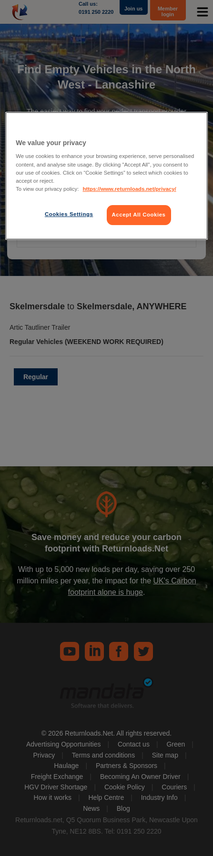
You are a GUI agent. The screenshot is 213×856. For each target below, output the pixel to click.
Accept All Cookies (139, 214)
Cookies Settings (69, 214)
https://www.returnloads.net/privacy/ (129, 189)
